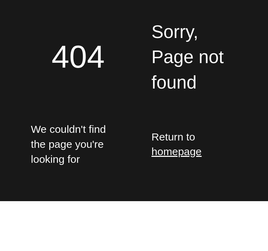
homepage (176, 151)
